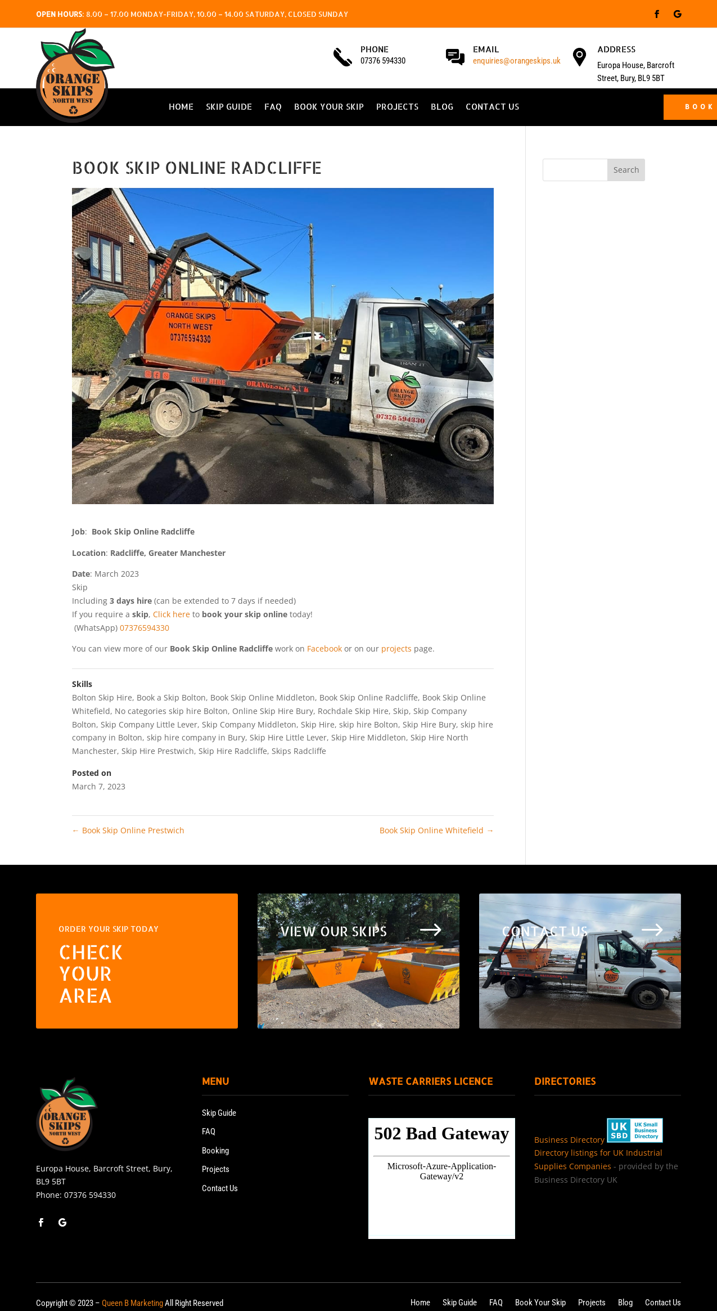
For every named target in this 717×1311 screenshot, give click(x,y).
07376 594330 (90, 1194)
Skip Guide (229, 107)
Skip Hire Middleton (368, 737)
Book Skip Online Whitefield (437, 830)
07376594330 (144, 627)
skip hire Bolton (368, 724)
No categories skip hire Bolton (171, 711)
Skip (401, 711)
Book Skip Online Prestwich (128, 830)
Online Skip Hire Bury (272, 711)
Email (486, 49)
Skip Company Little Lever (149, 724)
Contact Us (492, 107)
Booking (215, 1151)
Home (181, 107)
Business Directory (569, 1139)
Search (626, 169)
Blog (442, 107)
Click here (171, 614)
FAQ (273, 107)
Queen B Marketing (132, 1303)
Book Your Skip (329, 107)
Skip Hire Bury (429, 724)
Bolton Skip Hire (102, 697)
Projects (397, 107)
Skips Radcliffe (299, 751)
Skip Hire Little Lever (288, 737)
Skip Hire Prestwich (157, 751)
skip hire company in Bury (196, 737)
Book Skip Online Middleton (262, 697)
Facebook (324, 648)
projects (396, 648)
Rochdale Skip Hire (353, 711)
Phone (374, 49)
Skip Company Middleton (249, 724)
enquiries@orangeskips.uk (517, 61)
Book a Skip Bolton (171, 697)
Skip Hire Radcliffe (233, 751)
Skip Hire (318, 724)
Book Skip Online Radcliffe (368, 697)
